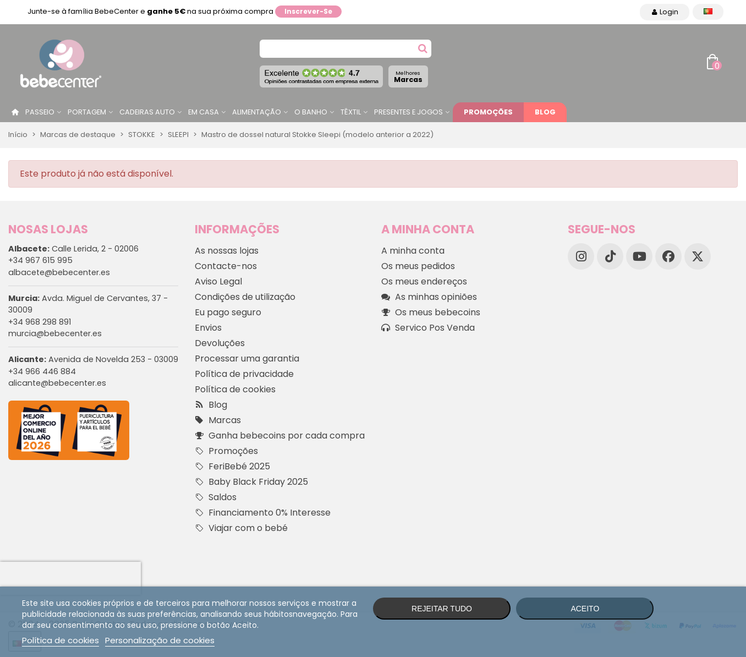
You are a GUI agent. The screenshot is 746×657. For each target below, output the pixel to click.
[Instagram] (581, 256)
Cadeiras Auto (147, 112)
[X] (697, 256)
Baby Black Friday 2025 (251, 482)
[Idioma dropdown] (708, 12)
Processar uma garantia (247, 358)
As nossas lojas (227, 250)
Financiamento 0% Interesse (263, 512)
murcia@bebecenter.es (55, 333)
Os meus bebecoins (430, 312)
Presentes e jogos (408, 112)
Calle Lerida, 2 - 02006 (73, 248)
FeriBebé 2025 (232, 466)
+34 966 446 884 (42, 371)
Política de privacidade (244, 374)
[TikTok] (610, 256)
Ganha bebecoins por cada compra (280, 435)
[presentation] (70, 578)
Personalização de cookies (160, 640)
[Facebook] (668, 256)
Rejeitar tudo (442, 608)
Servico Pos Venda (428, 328)
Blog (545, 112)
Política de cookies (235, 389)
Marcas (408, 76)
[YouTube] (639, 256)
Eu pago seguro (228, 312)
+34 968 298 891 (39, 321)
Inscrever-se (308, 11)
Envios (208, 327)
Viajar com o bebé (241, 528)
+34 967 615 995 (40, 260)
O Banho (310, 112)
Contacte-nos (226, 266)
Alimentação (256, 112)
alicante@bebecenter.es (57, 382)
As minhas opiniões (429, 297)
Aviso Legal (218, 281)
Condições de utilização (245, 297)
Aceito (585, 608)
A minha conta (413, 250)
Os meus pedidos (418, 266)
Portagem (87, 112)
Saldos (216, 497)
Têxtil (351, 112)
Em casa (203, 112)
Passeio (39, 112)
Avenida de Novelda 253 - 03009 (93, 359)
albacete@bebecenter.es (59, 272)
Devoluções (220, 343)
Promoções (488, 112)
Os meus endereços (424, 281)
